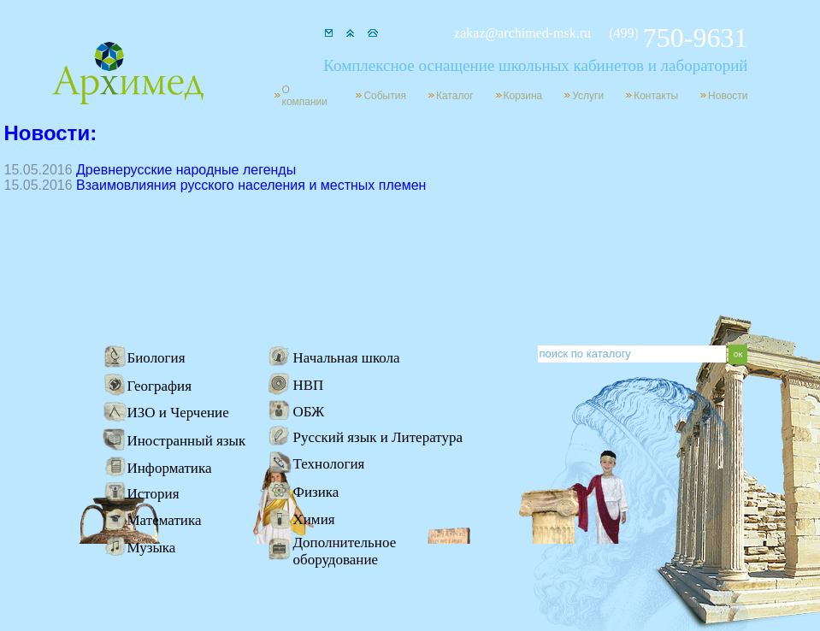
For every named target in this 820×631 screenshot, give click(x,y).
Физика (316, 492)
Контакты (656, 96)
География (159, 386)
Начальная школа (346, 358)
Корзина (523, 96)
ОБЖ (309, 412)
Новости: (50, 132)
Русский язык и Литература (378, 437)
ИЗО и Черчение (178, 412)
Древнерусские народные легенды (186, 169)
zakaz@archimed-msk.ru (522, 33)
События (384, 96)
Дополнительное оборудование (345, 551)
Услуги (588, 96)
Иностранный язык (186, 441)
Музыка (151, 548)
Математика (164, 520)
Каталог (455, 96)
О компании (305, 96)
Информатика (169, 468)
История (153, 494)
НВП (308, 385)
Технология (329, 464)
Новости (727, 96)
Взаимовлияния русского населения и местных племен (251, 185)
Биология (156, 358)
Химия (314, 519)
